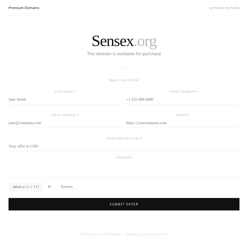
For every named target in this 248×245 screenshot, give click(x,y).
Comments (124, 157)
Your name (65, 92)
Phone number (182, 92)
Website (182, 115)
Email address (65, 115)
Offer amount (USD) (124, 138)
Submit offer (124, 204)
